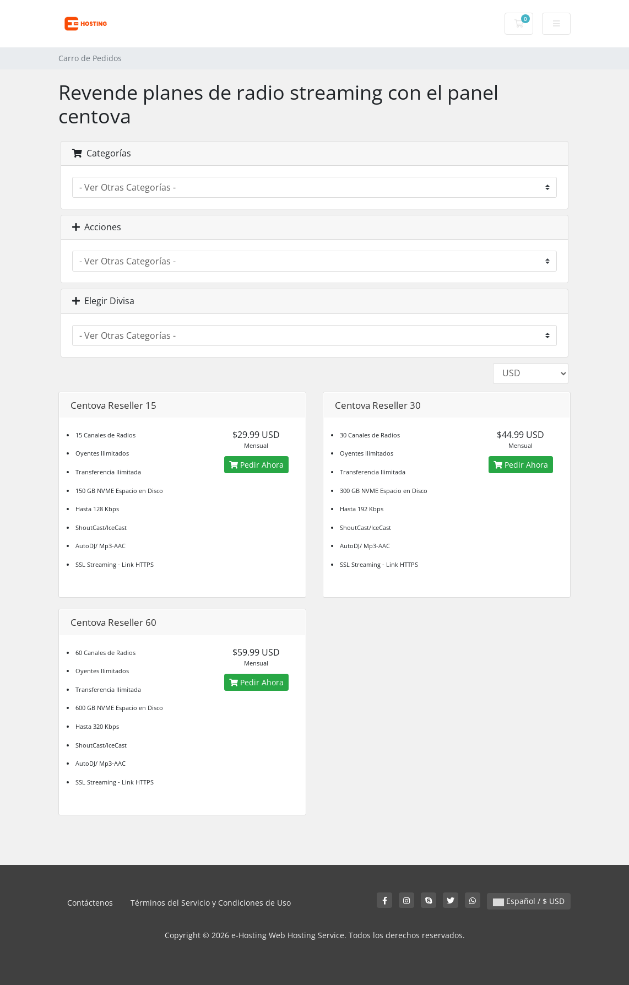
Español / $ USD (529, 901)
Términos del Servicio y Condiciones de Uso (211, 902)
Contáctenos (90, 902)
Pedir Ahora (256, 464)
